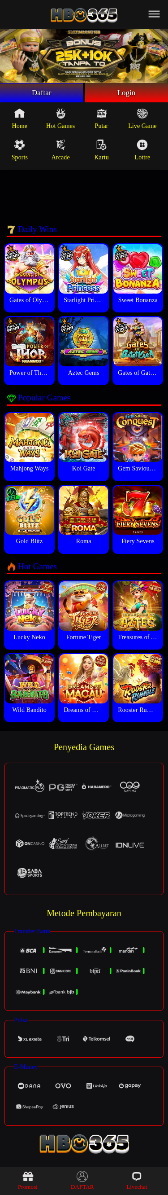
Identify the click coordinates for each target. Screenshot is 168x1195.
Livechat (136, 1180)
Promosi (28, 1180)
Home (20, 120)
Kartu (101, 151)
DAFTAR (82, 1180)
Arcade (61, 151)
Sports (20, 151)
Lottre (143, 151)
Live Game (142, 120)
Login (126, 93)
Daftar (41, 93)
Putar (101, 120)
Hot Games (60, 120)
